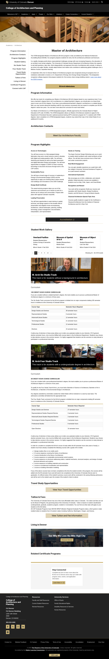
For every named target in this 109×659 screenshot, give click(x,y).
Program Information (18, 51)
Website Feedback (20, 642)
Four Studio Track (19, 69)
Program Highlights (18, 58)
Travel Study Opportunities (21, 73)
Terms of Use (57, 642)
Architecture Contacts (18, 54)
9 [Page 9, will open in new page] (44, 253)
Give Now (101, 642)
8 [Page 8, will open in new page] (41, 253)
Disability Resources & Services (64, 606)
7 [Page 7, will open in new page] (38, 253)
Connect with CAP (19, 88)
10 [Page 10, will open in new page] (48, 253)
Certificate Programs (18, 85)
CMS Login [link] (54, 655)
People (42, 14)
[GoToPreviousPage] (33, 253)
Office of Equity (59, 600)
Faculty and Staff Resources (40, 600)
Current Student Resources (40, 603)
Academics (25, 14)
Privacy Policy (45, 642)
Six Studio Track (20, 65)
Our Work (50, 14)
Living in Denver (20, 81)
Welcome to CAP (13, 14)
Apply (34, 14)
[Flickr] (8, 634)
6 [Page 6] (35, 253)
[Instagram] (18, 629)
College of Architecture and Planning (24, 8)
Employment (91, 642)
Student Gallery (20, 62)
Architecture (18, 45)
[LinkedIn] (23, 629)
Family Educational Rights (62, 603)
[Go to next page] (51, 253)
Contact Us (8, 642)
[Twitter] (13, 629)
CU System (33, 642)
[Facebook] (8, 629)
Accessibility (68, 642)
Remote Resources (38, 606)
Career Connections (72, 14)
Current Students (87, 14)
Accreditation (80, 642)
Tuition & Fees (20, 78)
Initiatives (60, 14)
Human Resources (60, 610)
